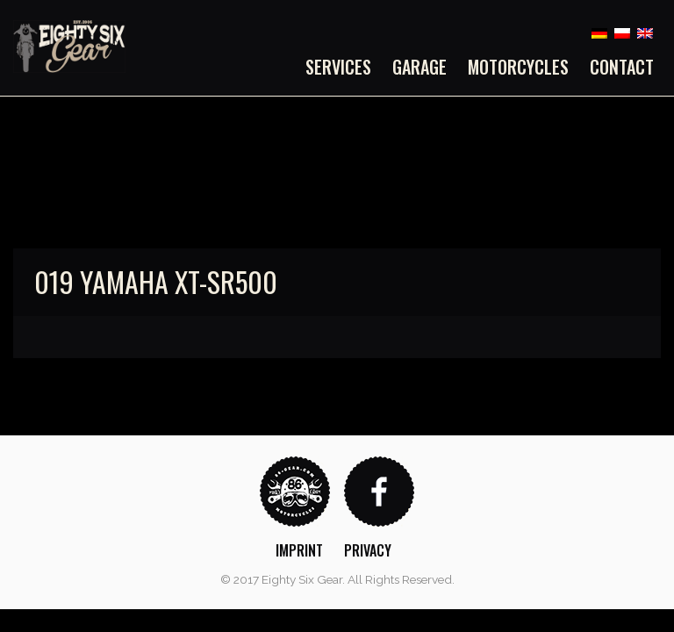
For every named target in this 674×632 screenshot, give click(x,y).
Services (338, 66)
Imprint (299, 550)
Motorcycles (518, 66)
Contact (622, 66)
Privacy (367, 550)
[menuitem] (343, 66)
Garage (419, 66)
